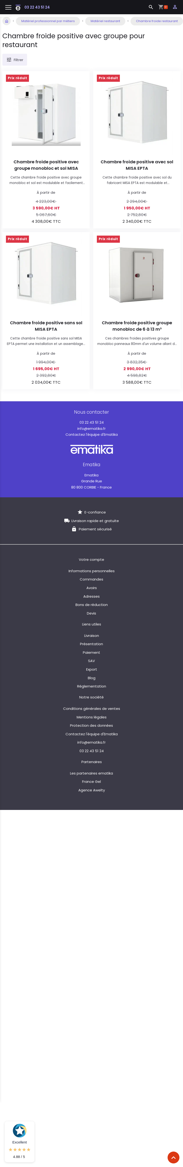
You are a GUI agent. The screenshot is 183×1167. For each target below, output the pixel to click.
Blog (91, 677)
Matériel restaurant (105, 21)
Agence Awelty (91, 790)
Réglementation (91, 686)
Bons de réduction (91, 604)
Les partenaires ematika (91, 773)
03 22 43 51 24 (37, 7)
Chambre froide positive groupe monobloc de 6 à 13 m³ (137, 326)
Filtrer (14, 60)
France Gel (91, 781)
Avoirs (91, 587)
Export (91, 669)
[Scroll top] (173, 1157)
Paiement (91, 652)
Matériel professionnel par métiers (48, 21)
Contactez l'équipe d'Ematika (92, 434)
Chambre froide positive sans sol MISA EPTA (46, 326)
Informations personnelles (92, 570)
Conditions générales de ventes (91, 708)
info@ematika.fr (91, 428)
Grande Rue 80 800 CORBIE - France (91, 481)
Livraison (91, 635)
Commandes (91, 579)
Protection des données (91, 725)
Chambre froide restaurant (157, 21)
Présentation (91, 643)
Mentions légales (92, 717)
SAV (91, 660)
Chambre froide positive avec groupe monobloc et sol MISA (46, 165)
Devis (91, 613)
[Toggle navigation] (8, 7)
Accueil (6, 21)
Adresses (91, 596)
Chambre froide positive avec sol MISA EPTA (137, 165)
